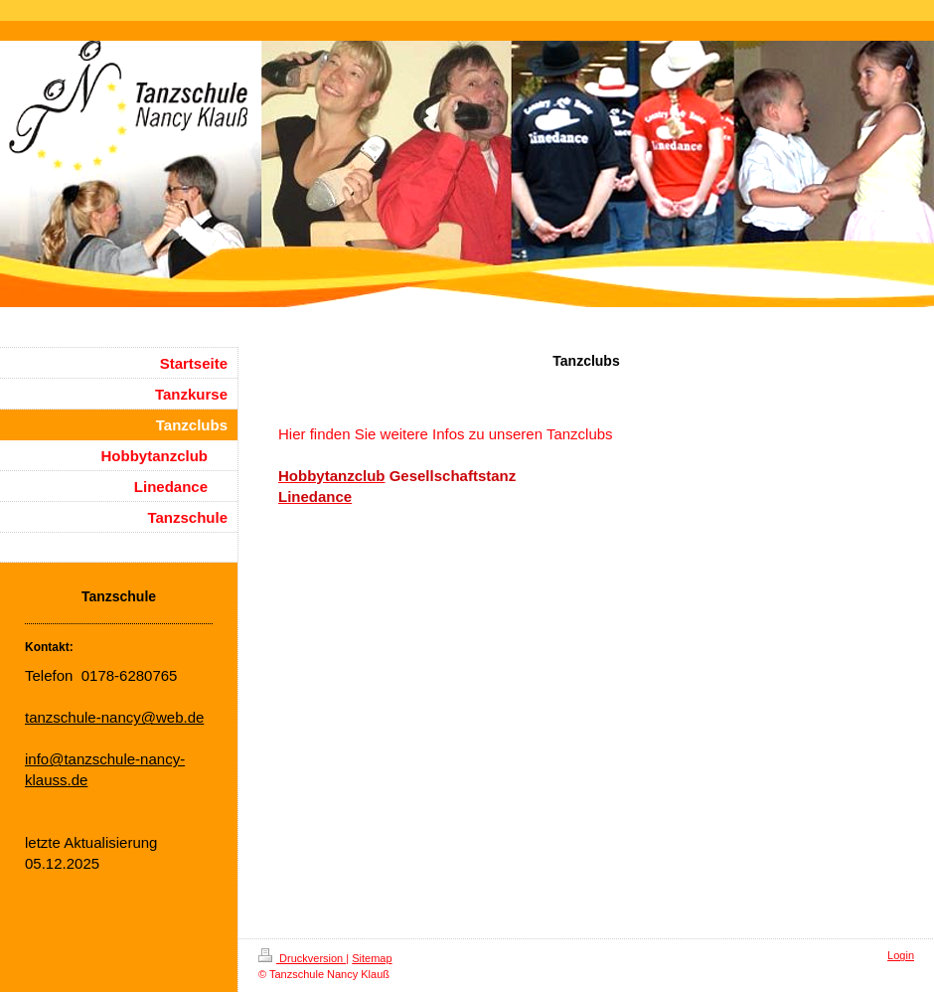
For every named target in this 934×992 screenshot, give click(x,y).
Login (900, 955)
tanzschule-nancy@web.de (114, 717)
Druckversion (302, 958)
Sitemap (371, 958)
